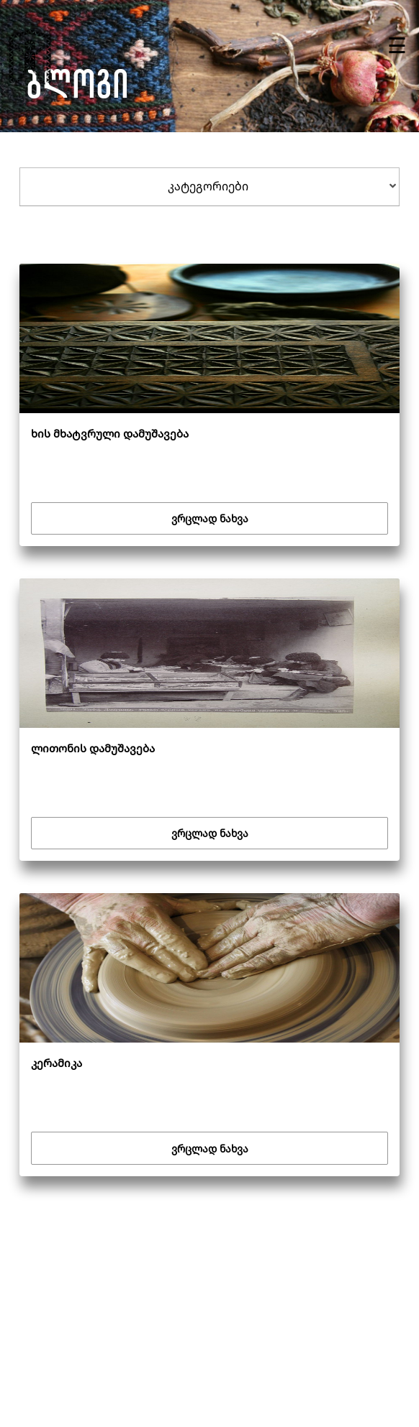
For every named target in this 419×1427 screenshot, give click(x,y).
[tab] (209, 186)
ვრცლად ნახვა (209, 518)
